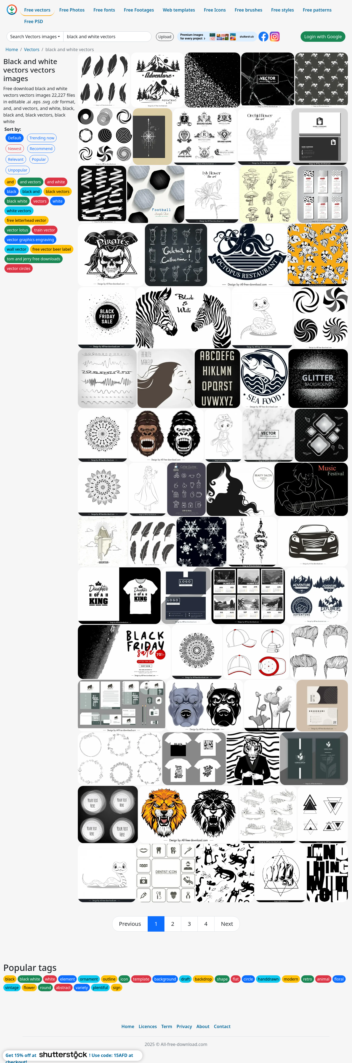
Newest (14, 148)
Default (14, 137)
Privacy (184, 1026)
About (202, 1026)
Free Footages (139, 10)
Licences (148, 1026)
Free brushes (248, 10)
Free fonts (104, 10)
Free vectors (37, 10)
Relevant (16, 159)
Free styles (282, 10)
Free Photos (71, 10)
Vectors (31, 49)
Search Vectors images (33, 37)
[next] (227, 924)
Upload (164, 36)
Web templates (179, 10)
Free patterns (317, 10)
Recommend (41, 148)
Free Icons (215, 10)
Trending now (41, 137)
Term (166, 1026)
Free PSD (33, 21)
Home (12, 49)
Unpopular (17, 170)
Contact (222, 1026)
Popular (39, 159)
